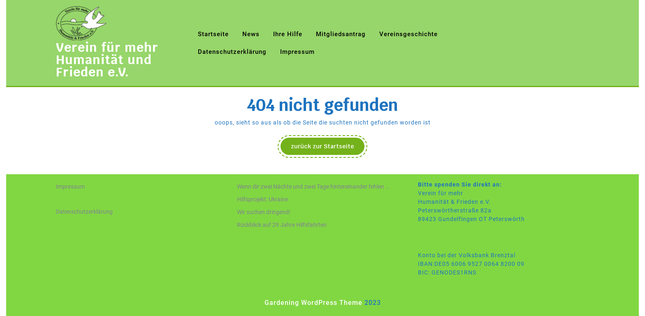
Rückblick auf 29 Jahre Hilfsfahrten (282, 224)
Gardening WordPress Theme (313, 303)
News (251, 34)
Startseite (213, 34)
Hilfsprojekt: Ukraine (262, 199)
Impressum (297, 51)
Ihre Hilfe (287, 34)
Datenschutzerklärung (232, 51)
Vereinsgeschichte (408, 34)
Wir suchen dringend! (263, 212)
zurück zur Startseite (327, 148)
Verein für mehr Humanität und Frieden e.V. (107, 59)
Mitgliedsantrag (341, 34)
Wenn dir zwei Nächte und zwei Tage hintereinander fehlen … (313, 186)
